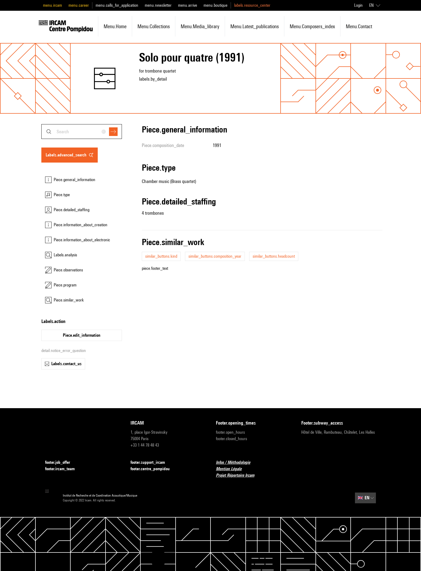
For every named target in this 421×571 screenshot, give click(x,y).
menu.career (78, 5)
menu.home (115, 26)
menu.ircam (52, 5)
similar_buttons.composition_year (214, 256)
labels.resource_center (252, 5)
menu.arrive (187, 5)
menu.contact (359, 26)
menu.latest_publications (254, 26)
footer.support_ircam (150, 462)
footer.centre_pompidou (153, 469)
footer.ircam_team (63, 469)
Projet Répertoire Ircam (238, 475)
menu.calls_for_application (117, 5)
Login (358, 5)
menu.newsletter (158, 5)
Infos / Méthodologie (236, 462)
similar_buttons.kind (161, 256)
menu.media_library (200, 26)
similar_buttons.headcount (274, 256)
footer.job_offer (61, 462)
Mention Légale (232, 469)
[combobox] (81, 131)
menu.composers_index (312, 26)
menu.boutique (215, 5)
